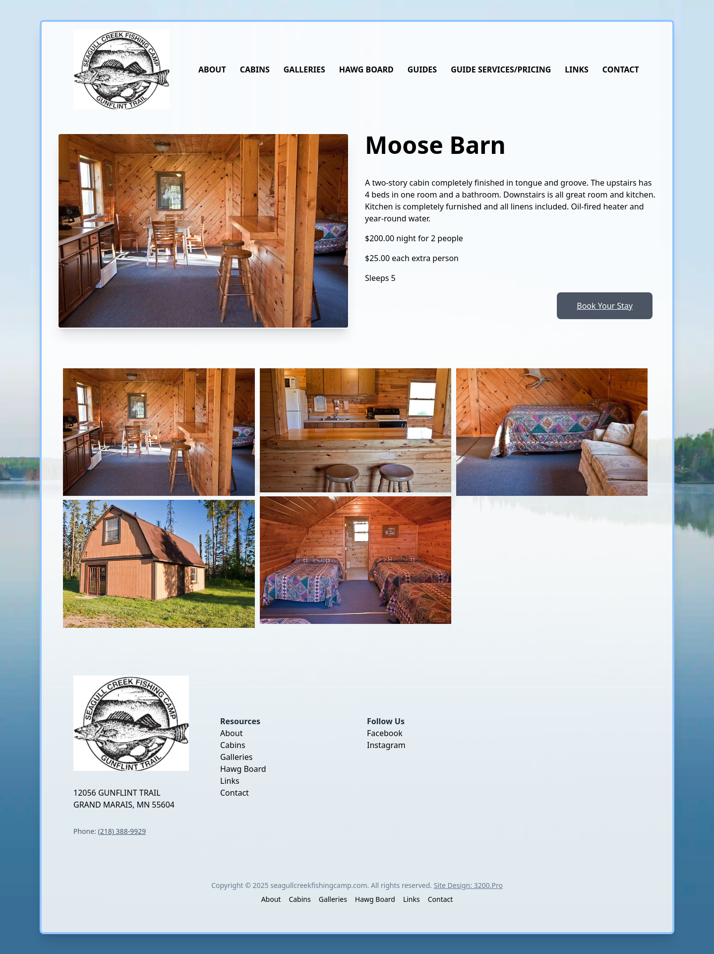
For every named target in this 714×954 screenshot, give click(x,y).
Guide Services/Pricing (501, 69)
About (212, 69)
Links (577, 69)
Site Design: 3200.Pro (468, 885)
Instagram (386, 745)
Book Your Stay (605, 305)
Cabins (255, 69)
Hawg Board (366, 69)
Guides (422, 69)
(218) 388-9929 (122, 831)
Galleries (304, 69)
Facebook (385, 733)
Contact (620, 69)
